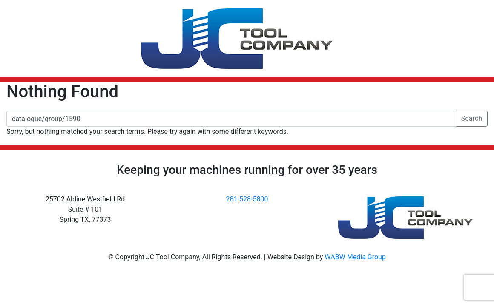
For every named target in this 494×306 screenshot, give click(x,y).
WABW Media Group (355, 257)
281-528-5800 (247, 199)
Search (471, 118)
